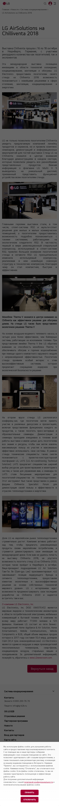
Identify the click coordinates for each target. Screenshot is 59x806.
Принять (29, 792)
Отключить (29, 799)
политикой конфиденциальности (38, 782)
